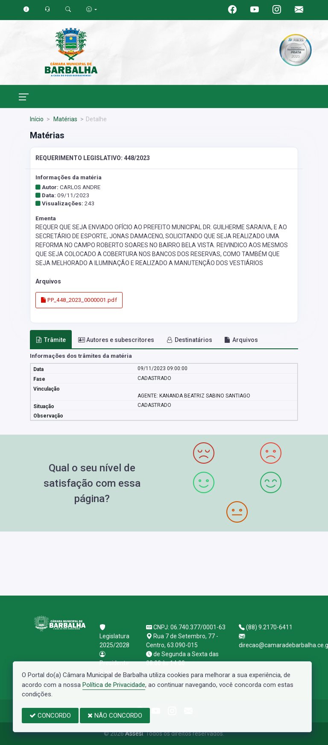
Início (37, 119)
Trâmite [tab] (51, 339)
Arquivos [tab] (241, 339)
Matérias (64, 119)
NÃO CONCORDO (115, 715)
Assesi (134, 733)
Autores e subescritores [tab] (116, 339)
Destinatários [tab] (189, 339)
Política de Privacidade (113, 685)
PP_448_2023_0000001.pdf (79, 300)
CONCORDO (50, 715)
